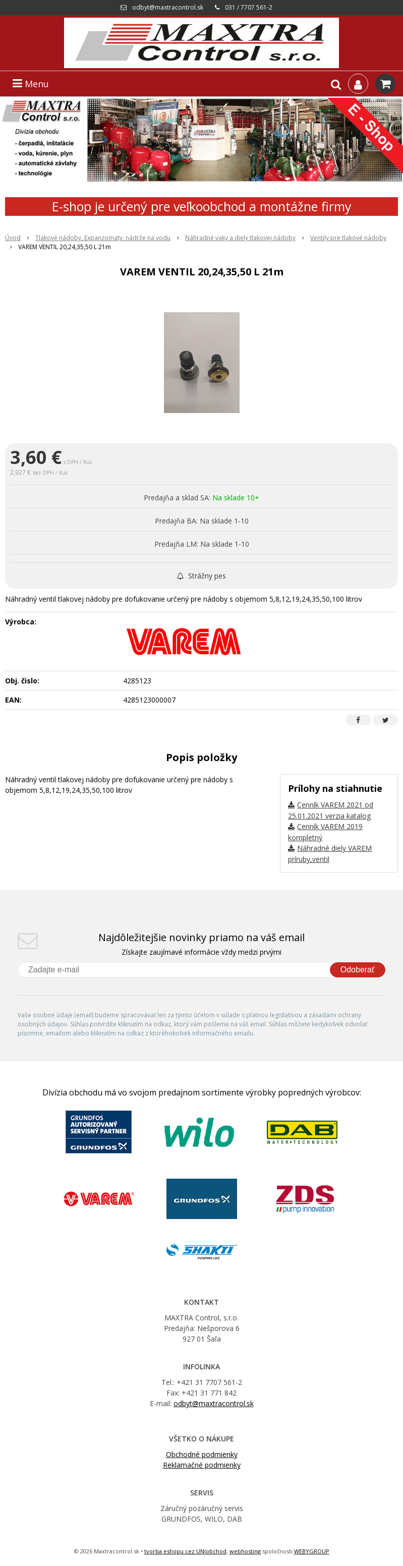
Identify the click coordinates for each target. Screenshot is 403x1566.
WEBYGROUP (311, 1551)
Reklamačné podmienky (202, 1465)
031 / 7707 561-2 (248, 7)
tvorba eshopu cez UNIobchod (185, 1551)
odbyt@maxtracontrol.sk (167, 7)
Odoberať (357, 969)
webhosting (245, 1551)
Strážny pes (201, 576)
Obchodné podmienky (202, 1454)
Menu (31, 84)
